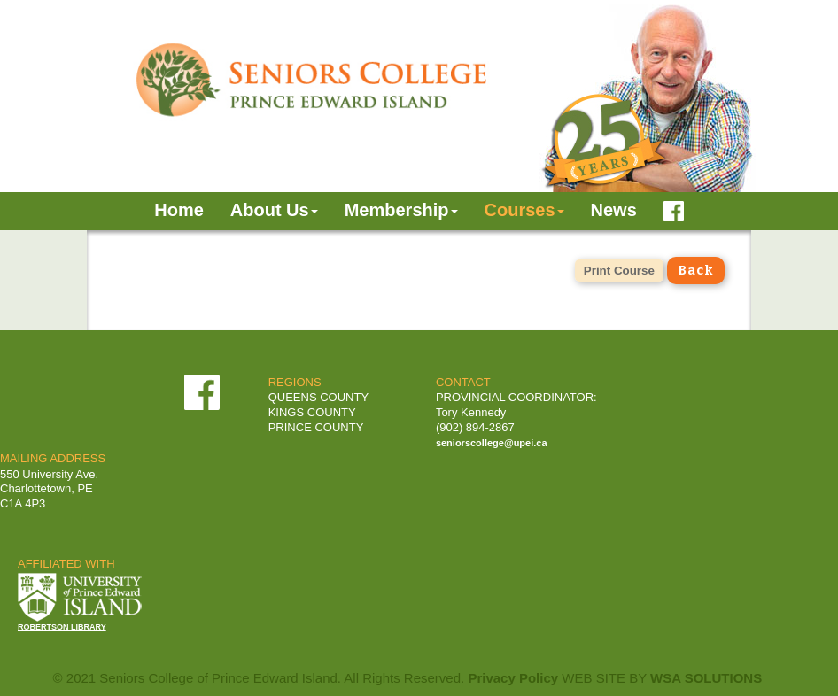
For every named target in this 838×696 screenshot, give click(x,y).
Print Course (619, 270)
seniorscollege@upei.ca (491, 442)
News (614, 210)
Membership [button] (401, 210)
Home (179, 210)
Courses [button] (524, 210)
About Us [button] (274, 210)
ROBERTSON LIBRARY (62, 627)
